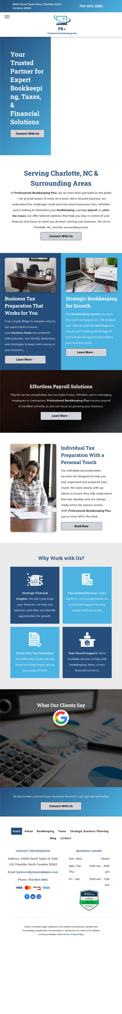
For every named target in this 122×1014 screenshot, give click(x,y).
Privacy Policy (77, 934)
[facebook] (27, 897)
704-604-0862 (91, 6)
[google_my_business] (38, 897)
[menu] (7, 17)
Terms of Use (63, 934)
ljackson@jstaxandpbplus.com (37, 872)
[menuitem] (17, 831)
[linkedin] (32, 897)
